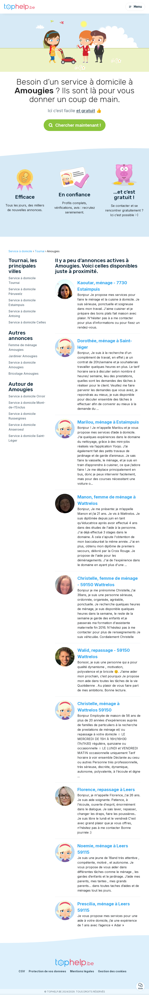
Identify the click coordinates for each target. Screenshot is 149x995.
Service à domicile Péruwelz (22, 291)
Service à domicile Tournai (22, 280)
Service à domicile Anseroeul (22, 427)
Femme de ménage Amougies (23, 347)
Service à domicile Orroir (27, 396)
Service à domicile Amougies (22, 365)
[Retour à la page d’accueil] (19, 6)
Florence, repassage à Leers (106, 789)
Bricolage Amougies (23, 373)
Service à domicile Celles (27, 322)
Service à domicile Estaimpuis (22, 302)
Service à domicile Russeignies (22, 416)
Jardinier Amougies (23, 356)
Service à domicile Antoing (22, 313)
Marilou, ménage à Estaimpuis (108, 422)
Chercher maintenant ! (74, 125)
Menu (135, 7)
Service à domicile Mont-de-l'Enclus (27, 405)
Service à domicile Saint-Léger (27, 438)
